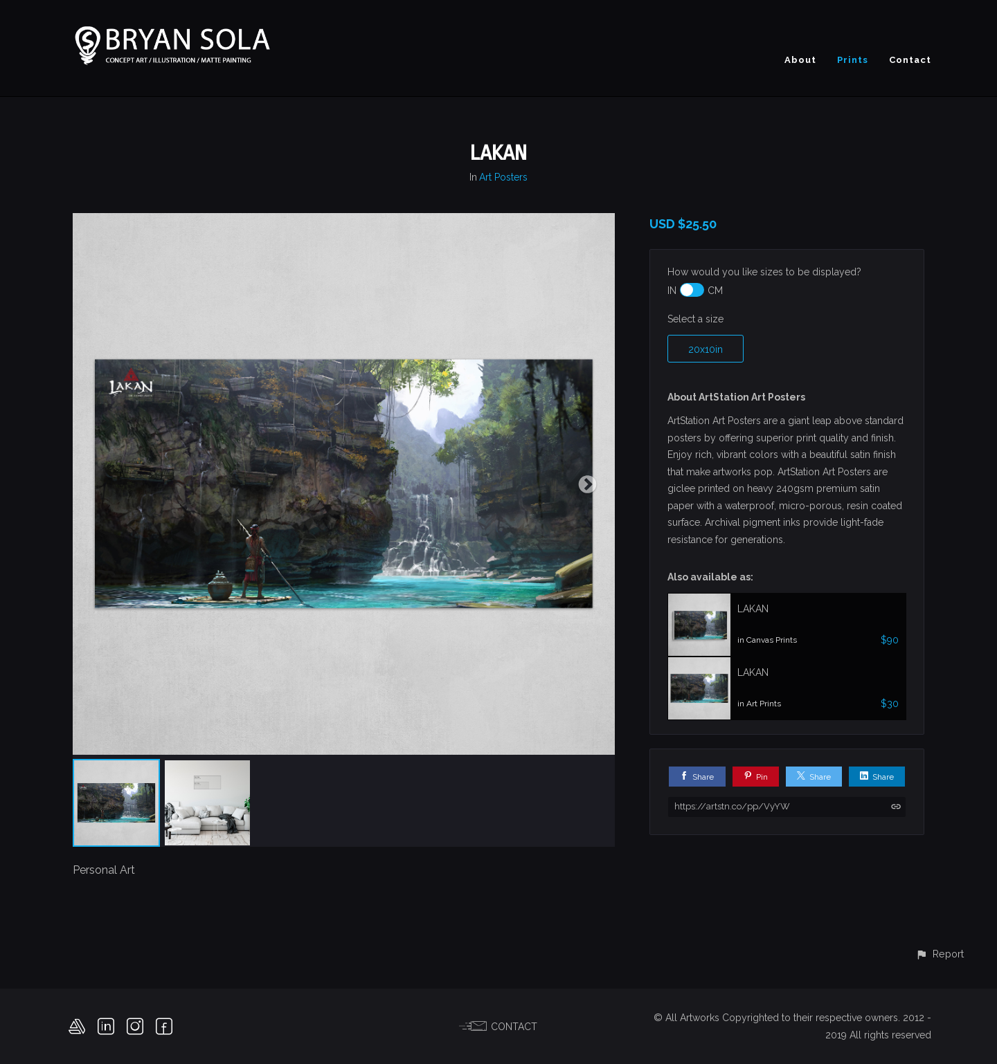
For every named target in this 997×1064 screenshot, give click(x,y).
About (800, 60)
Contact (910, 60)
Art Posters (503, 177)
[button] (939, 953)
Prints (852, 60)
